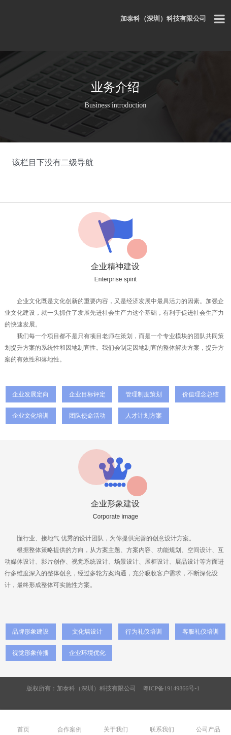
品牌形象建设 (30, 631)
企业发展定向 (30, 394)
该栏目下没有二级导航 (52, 162)
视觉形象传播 (30, 652)
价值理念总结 (200, 394)
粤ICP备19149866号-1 (171, 688)
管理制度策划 (143, 394)
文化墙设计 (87, 631)
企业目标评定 (87, 394)
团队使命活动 (87, 415)
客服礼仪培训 (200, 631)
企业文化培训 (30, 415)
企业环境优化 (87, 652)
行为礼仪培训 (143, 631)
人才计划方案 (143, 415)
